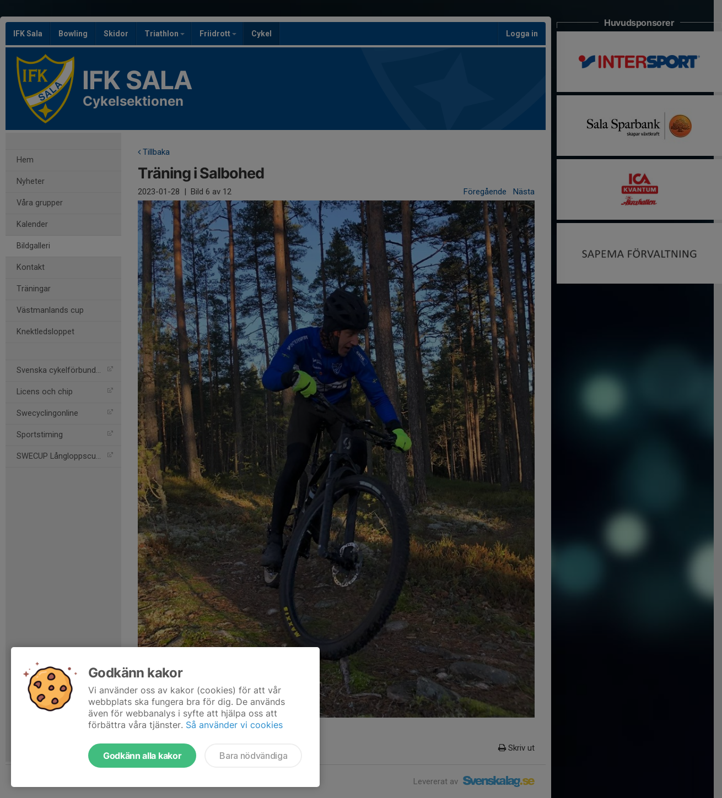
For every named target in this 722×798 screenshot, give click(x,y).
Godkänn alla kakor (142, 755)
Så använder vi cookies (234, 724)
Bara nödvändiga (253, 755)
